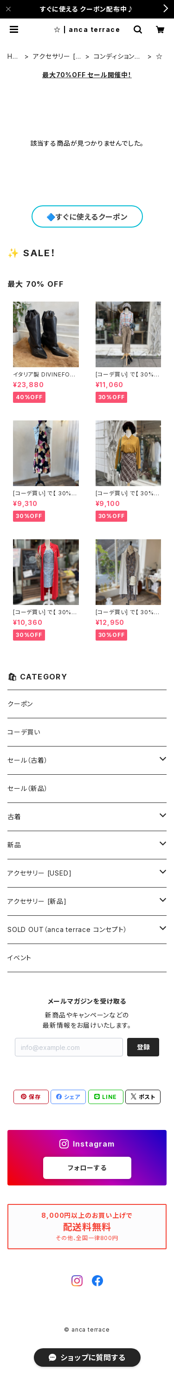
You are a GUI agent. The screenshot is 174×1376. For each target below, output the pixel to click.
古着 (14, 817)
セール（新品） (27, 788)
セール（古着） (27, 760)
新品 (14, 845)
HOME (12, 56)
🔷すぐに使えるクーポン (87, 217)
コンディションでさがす (117, 56)
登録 (143, 1047)
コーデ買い (23, 732)
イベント (19, 958)
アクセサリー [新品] (37, 901)
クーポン (20, 704)
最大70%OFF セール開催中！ (87, 75)
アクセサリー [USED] (56, 56)
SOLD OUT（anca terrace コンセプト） (67, 929)
